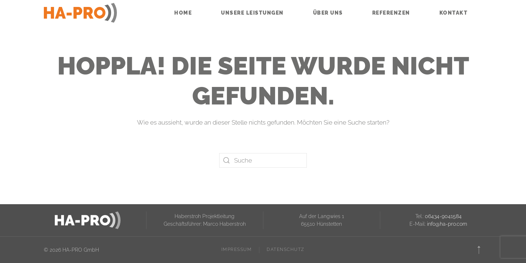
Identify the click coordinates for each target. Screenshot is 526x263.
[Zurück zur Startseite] (80, 13)
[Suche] (263, 160)
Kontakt (453, 13)
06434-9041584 (443, 216)
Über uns (328, 13)
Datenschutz (286, 249)
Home (183, 13)
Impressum (236, 249)
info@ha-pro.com (447, 224)
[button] (479, 250)
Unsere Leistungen (252, 13)
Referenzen (391, 13)
